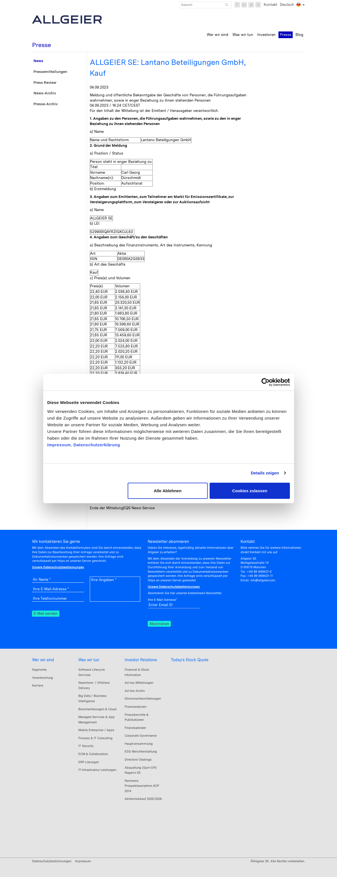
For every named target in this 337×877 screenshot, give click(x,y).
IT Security (86, 746)
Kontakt (270, 5)
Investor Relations (141, 660)
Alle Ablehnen (167, 490)
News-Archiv (44, 93)
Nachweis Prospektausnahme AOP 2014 (142, 786)
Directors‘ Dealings (138, 759)
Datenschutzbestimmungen (51, 861)
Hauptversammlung (139, 744)
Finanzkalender (135, 728)
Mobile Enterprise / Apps (96, 730)
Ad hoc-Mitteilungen (139, 683)
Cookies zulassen (249, 490)
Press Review (44, 82)
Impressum (59, 444)
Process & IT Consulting (95, 738)
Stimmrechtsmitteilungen (143, 698)
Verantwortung (42, 678)
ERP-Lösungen (88, 762)
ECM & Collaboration (93, 754)
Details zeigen (265, 473)
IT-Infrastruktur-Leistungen (97, 770)
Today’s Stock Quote (189, 660)
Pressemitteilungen (50, 72)
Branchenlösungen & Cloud (97, 709)
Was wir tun (88, 660)
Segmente (39, 670)
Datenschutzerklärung (96, 444)
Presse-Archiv (45, 104)
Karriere (37, 685)
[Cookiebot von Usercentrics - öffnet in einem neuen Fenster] (265, 382)
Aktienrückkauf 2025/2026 (143, 799)
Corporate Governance (141, 736)
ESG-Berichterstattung (141, 751)
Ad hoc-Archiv (135, 691)
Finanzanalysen (135, 707)
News (38, 61)
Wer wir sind (43, 660)
